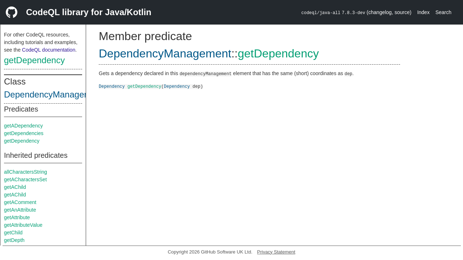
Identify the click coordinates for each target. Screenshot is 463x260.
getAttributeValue (23, 225)
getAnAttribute (20, 210)
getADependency (23, 126)
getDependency (34, 60)
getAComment (20, 202)
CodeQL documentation (48, 50)
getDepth (14, 240)
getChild (13, 232)
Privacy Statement (276, 252)
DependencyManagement (53, 94)
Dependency (112, 86)
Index (423, 12)
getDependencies (23, 133)
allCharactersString (25, 172)
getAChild (15, 187)
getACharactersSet (25, 179)
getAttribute (17, 217)
